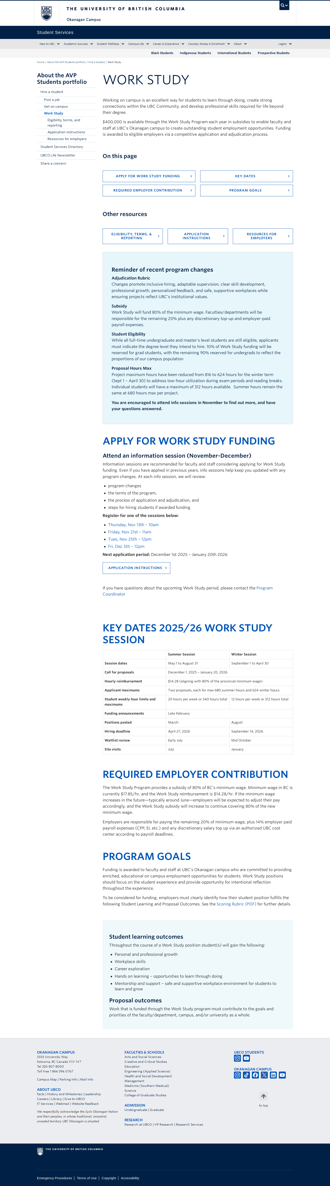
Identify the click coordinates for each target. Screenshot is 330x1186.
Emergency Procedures (54, 1178)
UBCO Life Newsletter (57, 155)
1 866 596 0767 (61, 1071)
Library (56, 1099)
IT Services (45, 1103)
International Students (234, 53)
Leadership (92, 1094)
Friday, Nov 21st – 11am (129, 532)
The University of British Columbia (46, 13)
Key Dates (245, 176)
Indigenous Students (195, 53)
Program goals (245, 190)
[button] (91, 92)
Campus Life (136, 44)
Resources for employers (67, 139)
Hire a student (96, 62)
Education (132, 1066)
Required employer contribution (147, 190)
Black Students (162, 53)
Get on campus (56, 107)
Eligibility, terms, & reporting (131, 236)
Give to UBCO (74, 1099)
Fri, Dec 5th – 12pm (126, 546)
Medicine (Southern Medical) (147, 1086)
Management (134, 1081)
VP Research (163, 1124)
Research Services (189, 1124)
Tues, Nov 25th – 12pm (129, 539)
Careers (43, 1099)
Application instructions (66, 132)
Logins (282, 44)
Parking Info (68, 1079)
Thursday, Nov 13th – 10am (133, 524)
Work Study (53, 113)
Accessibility (130, 1178)
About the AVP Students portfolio (66, 62)
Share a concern (53, 163)
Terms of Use (87, 1178)
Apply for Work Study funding (148, 176)
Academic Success (76, 44)
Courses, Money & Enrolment (206, 44)
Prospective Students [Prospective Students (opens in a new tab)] (274, 53)
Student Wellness (108, 44)
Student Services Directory (61, 147)
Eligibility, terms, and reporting (63, 122)
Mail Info (86, 1079)
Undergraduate (136, 1110)
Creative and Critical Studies (146, 1061)
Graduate (157, 1110)
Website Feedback (85, 1103)
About (238, 44)
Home (40, 62)
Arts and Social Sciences (143, 1057)
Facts (40, 1094)
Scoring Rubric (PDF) (236, 904)
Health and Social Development (148, 1076)
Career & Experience (166, 44)
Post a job (52, 100)
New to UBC (47, 44)
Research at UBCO (138, 1124)
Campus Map (47, 1079)
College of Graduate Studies (145, 1095)
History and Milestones (64, 1094)
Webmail (62, 1103)
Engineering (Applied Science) (147, 1071)
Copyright (109, 1178)
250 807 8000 (53, 1066)
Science (130, 1090)
